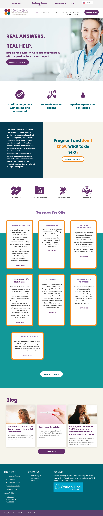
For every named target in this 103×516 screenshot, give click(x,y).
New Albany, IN (36, 476)
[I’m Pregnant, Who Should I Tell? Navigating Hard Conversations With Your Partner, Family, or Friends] (82, 414)
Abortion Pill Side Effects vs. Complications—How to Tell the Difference (20, 429)
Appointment (12, 489)
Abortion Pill (11, 499)
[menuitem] (36, 12)
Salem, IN (34, 480)
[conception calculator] (51, 414)
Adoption (10, 502)
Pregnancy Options (13, 482)
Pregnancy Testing (13, 476)
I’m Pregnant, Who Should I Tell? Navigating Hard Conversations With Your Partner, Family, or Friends (81, 430)
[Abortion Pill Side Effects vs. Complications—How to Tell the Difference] (20, 414)
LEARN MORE (20, 265)
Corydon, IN (35, 478)
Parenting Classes (13, 486)
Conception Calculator (49, 427)
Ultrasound (11, 479)
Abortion (10, 497)
